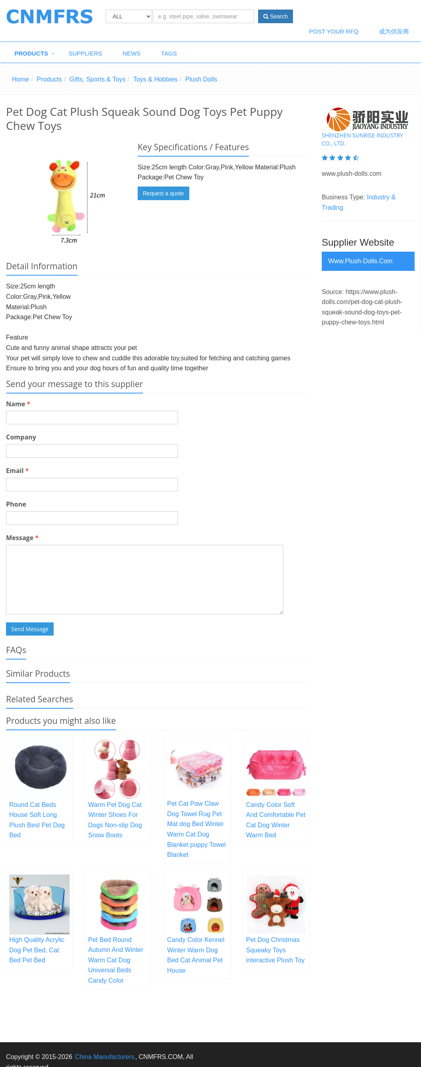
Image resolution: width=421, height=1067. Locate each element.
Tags (169, 53)
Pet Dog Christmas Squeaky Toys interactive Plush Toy (275, 950)
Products (31, 53)
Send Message (29, 629)
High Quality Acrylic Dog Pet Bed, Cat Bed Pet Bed (36, 950)
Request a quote (163, 193)
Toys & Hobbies (155, 79)
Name (18, 403)
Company (21, 437)
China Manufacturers (104, 1056)
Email (17, 470)
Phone (16, 504)
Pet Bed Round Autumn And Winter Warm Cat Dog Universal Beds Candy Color (115, 960)
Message (22, 537)
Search (275, 16)
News (131, 53)
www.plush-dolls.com (360, 261)
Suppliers (85, 53)
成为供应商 (394, 31)
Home (20, 79)
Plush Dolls (201, 79)
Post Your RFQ (334, 31)
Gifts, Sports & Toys (98, 79)
